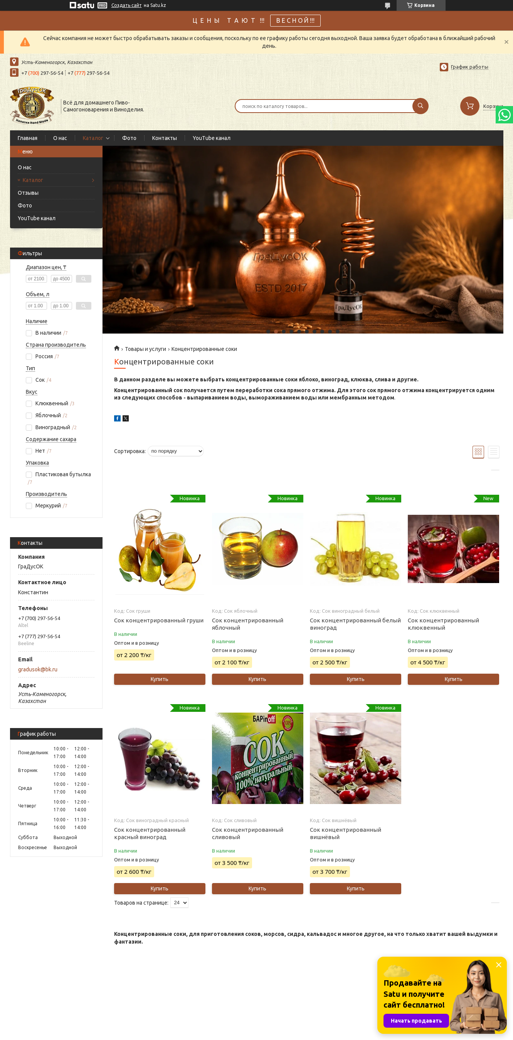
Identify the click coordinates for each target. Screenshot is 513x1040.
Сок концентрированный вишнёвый (345, 833)
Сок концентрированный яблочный (247, 624)
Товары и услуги (145, 349)
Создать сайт (126, 5)
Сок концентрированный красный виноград (149, 833)
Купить (159, 679)
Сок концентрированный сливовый (247, 833)
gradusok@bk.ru (37, 669)
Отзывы (28, 193)
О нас (60, 138)
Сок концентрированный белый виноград (355, 624)
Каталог (93, 138)
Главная (27, 138)
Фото (129, 138)
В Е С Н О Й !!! (295, 20)
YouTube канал (211, 138)
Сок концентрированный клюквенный (443, 624)
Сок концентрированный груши (159, 620)
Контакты (164, 138)
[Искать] (420, 106)
